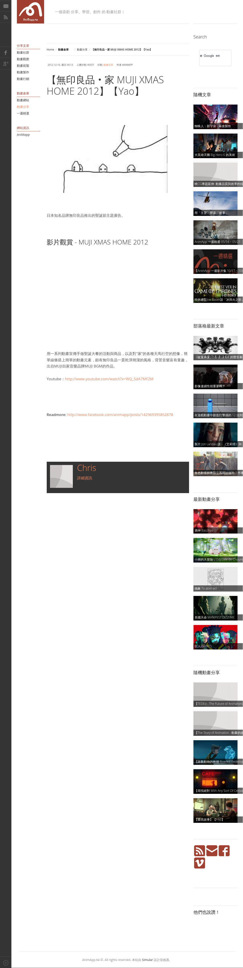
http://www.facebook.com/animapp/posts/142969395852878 (120, 414)
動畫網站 (23, 100)
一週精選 (23, 113)
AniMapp (23, 134)
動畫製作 (23, 72)
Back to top (5, 962)
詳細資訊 (84, 477)
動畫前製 (23, 65)
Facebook (5, 52)
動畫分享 (82, 49)
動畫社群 (23, 52)
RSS (5, 17)
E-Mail (5, 5)
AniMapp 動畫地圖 (30, 12)
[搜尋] (210, 55)
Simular (147, 960)
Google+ (5, 63)
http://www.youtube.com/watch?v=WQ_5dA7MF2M (109, 378)
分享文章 (23, 45)
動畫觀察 (23, 59)
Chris (86, 467)
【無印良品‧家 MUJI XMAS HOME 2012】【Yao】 (105, 85)
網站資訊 (23, 128)
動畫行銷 (23, 79)
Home (50, 49)
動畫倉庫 (23, 93)
